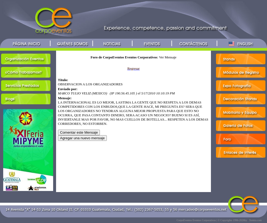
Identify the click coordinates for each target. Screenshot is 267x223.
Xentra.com (255, 220)
